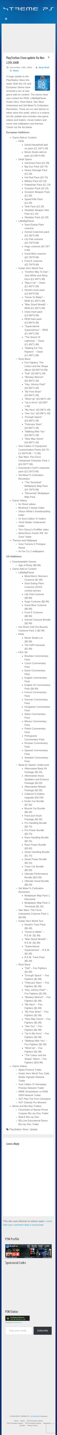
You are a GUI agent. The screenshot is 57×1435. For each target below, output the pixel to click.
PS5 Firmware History (33, 1423)
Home (16, 1421)
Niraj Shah (44, 67)
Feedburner (22, 15)
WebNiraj (35, 1416)
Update (34, 1129)
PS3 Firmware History (35, 1421)
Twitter (31, 15)
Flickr (26, 15)
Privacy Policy (32, 1425)
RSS (39, 15)
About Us (46, 1423)
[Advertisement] (28, 37)
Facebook (18, 15)
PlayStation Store (18, 1129)
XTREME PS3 (17, 1322)
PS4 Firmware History (15, 1423)
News (16, 70)
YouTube (35, 15)
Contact (22, 1425)
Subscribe (42, 1330)
